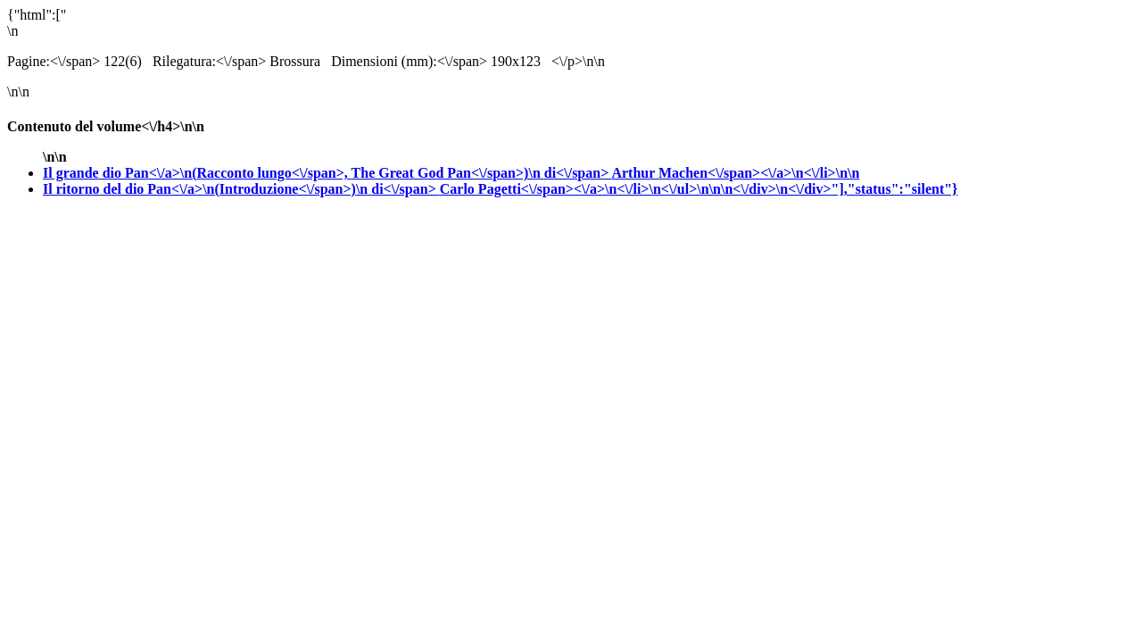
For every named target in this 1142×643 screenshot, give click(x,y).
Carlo (699, 188)
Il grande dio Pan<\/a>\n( (327, 172)
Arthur (735, 172)
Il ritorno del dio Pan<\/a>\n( (241, 188)
